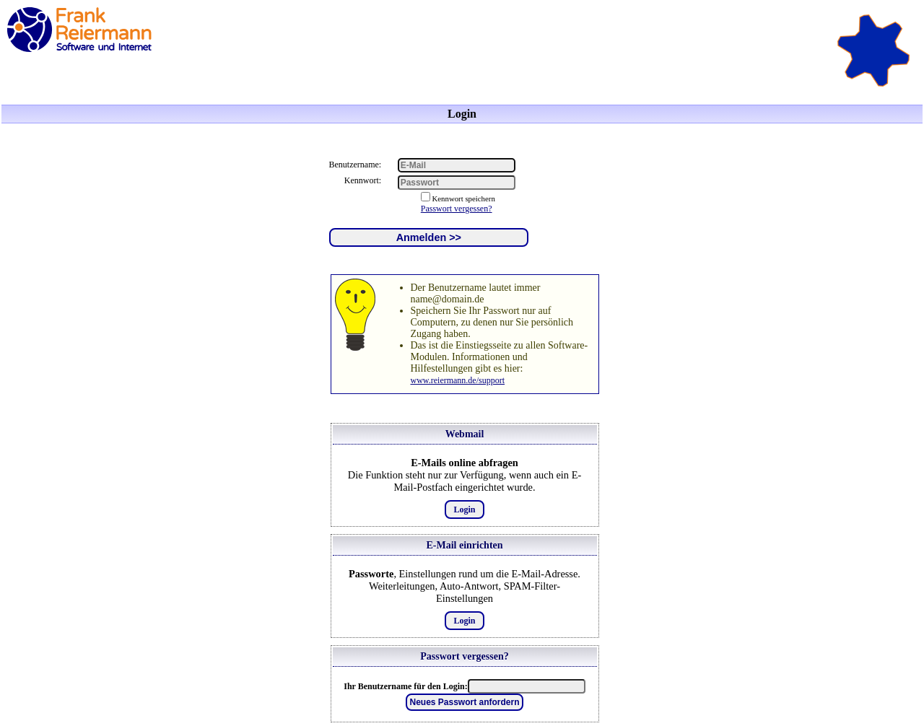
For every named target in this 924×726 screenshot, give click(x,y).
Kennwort (361, 180)
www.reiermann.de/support (458, 380)
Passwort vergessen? (456, 209)
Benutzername (354, 164)
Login (464, 509)
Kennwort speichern (463, 198)
